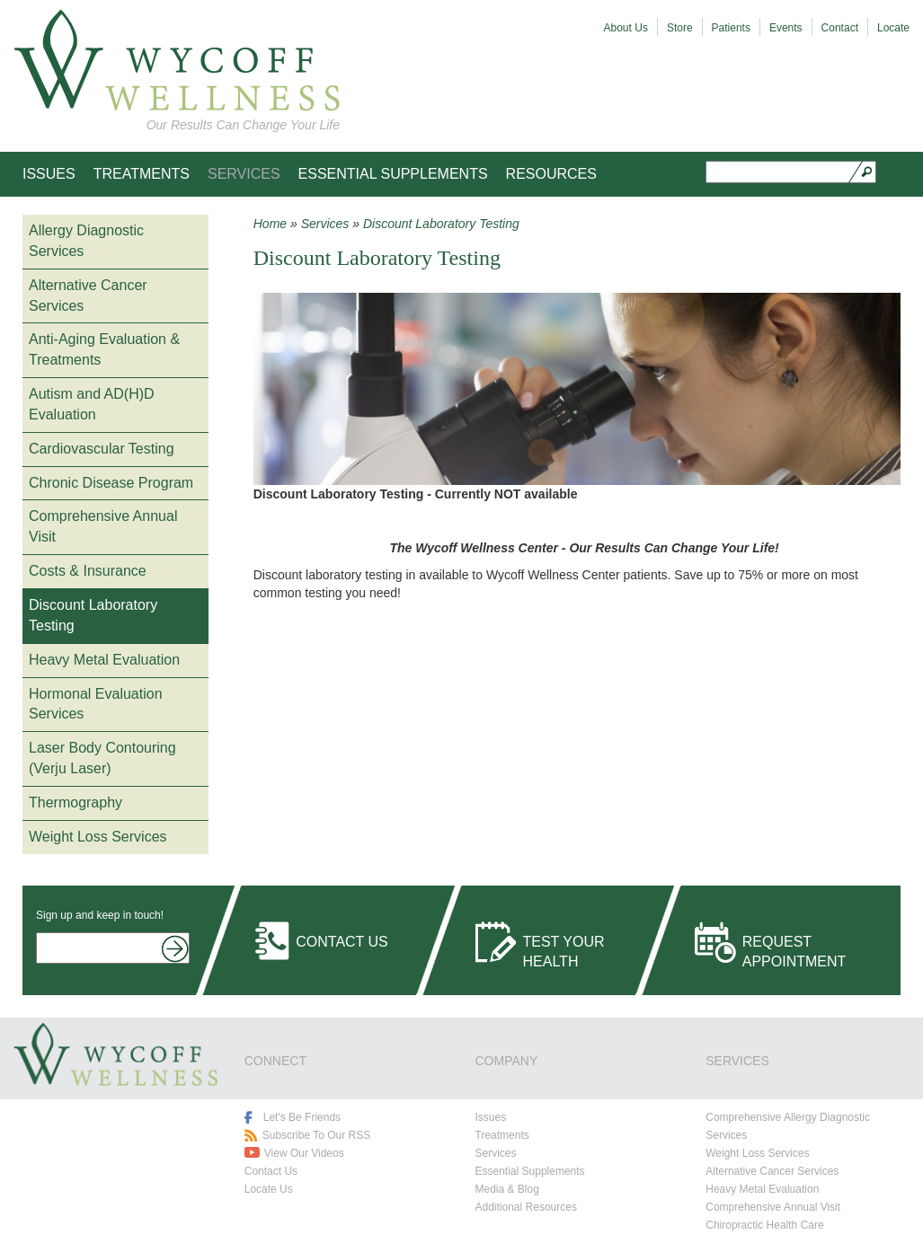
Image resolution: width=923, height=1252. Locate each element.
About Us (626, 28)
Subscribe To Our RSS (316, 1135)
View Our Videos (304, 1153)
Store (680, 28)
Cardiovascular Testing (101, 448)
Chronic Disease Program (111, 482)
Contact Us (342, 941)
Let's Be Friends (302, 1117)
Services (244, 173)
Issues (48, 173)
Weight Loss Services (98, 836)
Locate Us (268, 1189)
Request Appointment (794, 948)
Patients (731, 28)
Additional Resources (526, 1207)
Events (786, 28)
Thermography (75, 802)
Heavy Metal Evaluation (104, 659)
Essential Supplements (393, 173)
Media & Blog (507, 1189)
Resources (551, 173)
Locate (893, 28)
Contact (839, 28)
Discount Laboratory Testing (441, 223)
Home (270, 223)
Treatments (141, 173)
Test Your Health (564, 948)
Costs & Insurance (87, 570)
